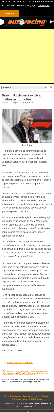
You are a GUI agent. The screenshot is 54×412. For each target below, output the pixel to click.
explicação (12, 373)
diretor (40, 371)
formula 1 (27, 373)
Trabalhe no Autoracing (21, 399)
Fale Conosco (36, 399)
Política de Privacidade (12, 396)
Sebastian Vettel (29, 374)
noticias (4, 374)
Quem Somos (28, 396)
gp (40, 373)
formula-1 (35, 373)
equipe (46, 371)
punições (11, 374)
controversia (33, 371)
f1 (17, 373)
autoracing (9, 371)
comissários (24, 371)
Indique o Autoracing (42, 396)
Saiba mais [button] (44, 5)
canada (16, 371)
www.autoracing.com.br (20, 362)
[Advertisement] (27, 55)
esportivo (5, 373)
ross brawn (19, 374)
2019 (3, 371)
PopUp (35, 406)
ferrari (21, 373)
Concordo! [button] (9, 14)
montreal (44, 373)
